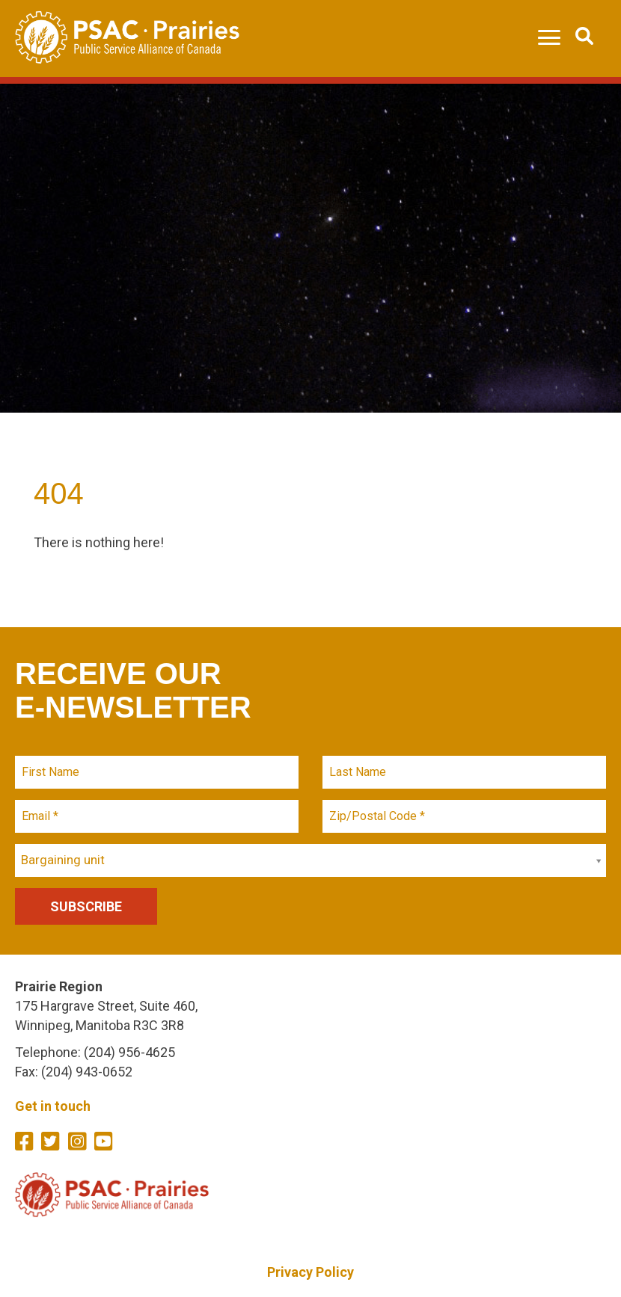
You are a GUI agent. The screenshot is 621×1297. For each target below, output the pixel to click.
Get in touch (53, 1106)
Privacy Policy (310, 1272)
